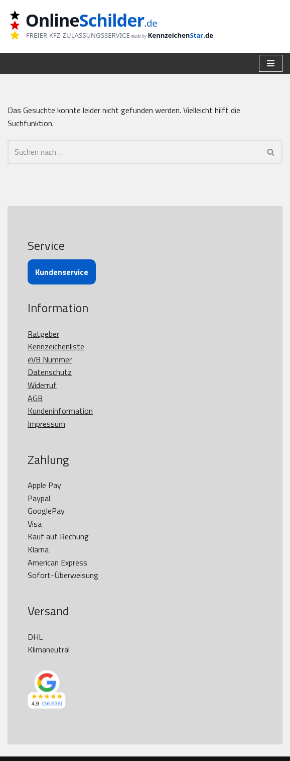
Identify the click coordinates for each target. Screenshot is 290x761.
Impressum (46, 424)
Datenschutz (50, 372)
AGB (35, 398)
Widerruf (42, 385)
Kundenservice (61, 272)
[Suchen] (134, 152)
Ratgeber (43, 334)
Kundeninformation (60, 411)
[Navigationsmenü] (270, 63)
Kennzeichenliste (56, 346)
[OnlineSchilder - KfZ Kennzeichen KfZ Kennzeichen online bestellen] (118, 26)
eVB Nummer (50, 359)
